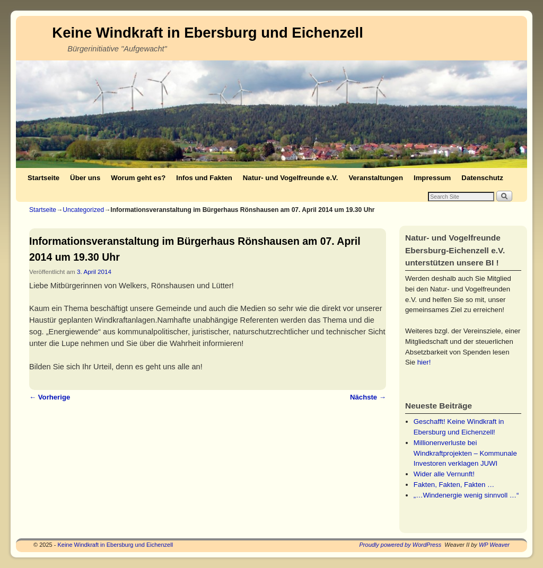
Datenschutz (482, 178)
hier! (424, 362)
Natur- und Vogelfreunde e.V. (290, 178)
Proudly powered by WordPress (401, 545)
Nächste (368, 397)
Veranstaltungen (375, 178)
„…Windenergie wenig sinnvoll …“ (466, 495)
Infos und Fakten (204, 178)
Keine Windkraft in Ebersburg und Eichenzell (207, 32)
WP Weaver (494, 545)
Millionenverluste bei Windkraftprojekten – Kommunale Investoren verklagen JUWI (465, 453)
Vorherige (49, 397)
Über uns (85, 178)
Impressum (432, 178)
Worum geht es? (138, 178)
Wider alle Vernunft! (444, 474)
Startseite (43, 178)
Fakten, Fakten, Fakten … (454, 485)
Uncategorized (83, 210)
